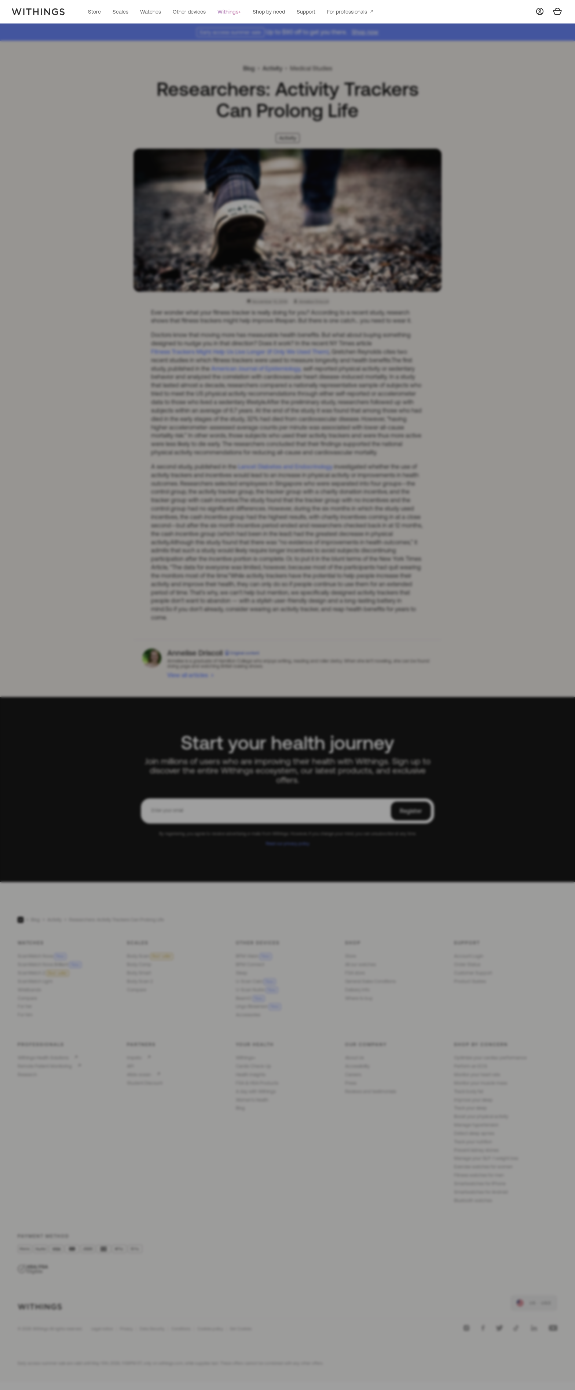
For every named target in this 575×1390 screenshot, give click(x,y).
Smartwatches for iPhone (480, 1183)
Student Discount (144, 1083)
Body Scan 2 (140, 981)
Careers (353, 1074)
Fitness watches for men (479, 1175)
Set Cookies (241, 1329)
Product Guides (470, 981)
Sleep (242, 973)
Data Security (152, 1329)
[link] (533, 1303)
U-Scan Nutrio (257, 989)
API (130, 1066)
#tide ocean (139, 1074)
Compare (27, 998)
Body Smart (139, 973)
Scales (120, 12)
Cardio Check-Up (253, 1066)
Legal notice (102, 1329)
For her (25, 1006)
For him (25, 1014)
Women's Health (252, 1100)
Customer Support (473, 973)
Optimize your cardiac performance (490, 1057)
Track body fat (468, 1091)
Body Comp (139, 964)
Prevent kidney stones (476, 1150)
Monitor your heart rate (477, 1074)
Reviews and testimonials (370, 1091)
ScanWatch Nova (42, 956)
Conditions (180, 1329)
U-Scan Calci (256, 981)
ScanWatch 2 (43, 973)
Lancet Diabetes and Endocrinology (285, 466)
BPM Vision (254, 956)
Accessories (248, 1014)
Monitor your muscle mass (480, 1083)
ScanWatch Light (35, 981)
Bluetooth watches (473, 1200)
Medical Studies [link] (311, 68)
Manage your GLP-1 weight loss (486, 1158)
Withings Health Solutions (43, 1057)
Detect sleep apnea (474, 1133)
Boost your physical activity (481, 1116)
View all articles (187, 675)
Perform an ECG (470, 1066)
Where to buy (359, 998)
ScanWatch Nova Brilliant (49, 964)
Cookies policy (210, 1329)
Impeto (134, 1057)
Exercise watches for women (483, 1166)
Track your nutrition (473, 1141)
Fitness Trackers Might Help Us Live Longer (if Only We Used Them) (240, 351)
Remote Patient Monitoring (45, 1066)
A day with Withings (256, 1091)
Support (306, 12)
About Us (354, 1057)
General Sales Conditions (370, 981)
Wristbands (29, 989)
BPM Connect (250, 964)
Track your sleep (470, 1108)
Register (411, 810)
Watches (150, 12)
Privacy (126, 1329)
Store (94, 12)
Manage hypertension (476, 1125)
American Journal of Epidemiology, (256, 368)
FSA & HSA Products (257, 1083)
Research (27, 1074)
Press (350, 1083)
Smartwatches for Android (481, 1192)
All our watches (360, 964)
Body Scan (150, 956)
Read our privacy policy (288, 843)
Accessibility (357, 1066)
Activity (272, 68)
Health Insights (250, 1074)
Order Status (467, 964)
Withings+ (229, 12)
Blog (249, 68)
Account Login (468, 956)
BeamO (250, 998)
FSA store (355, 973)
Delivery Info (357, 989)
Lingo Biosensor (258, 1006)
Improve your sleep (473, 1100)
